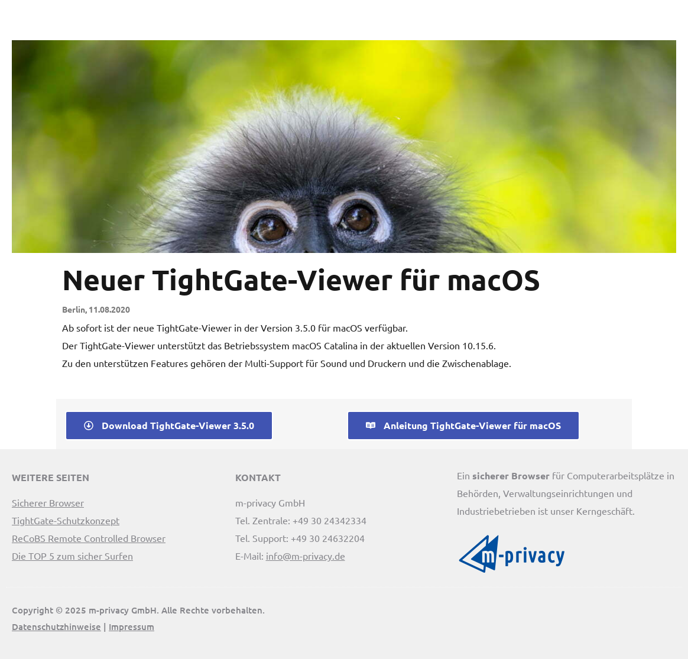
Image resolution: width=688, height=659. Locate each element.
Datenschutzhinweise (56, 626)
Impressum (131, 626)
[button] (671, 23)
